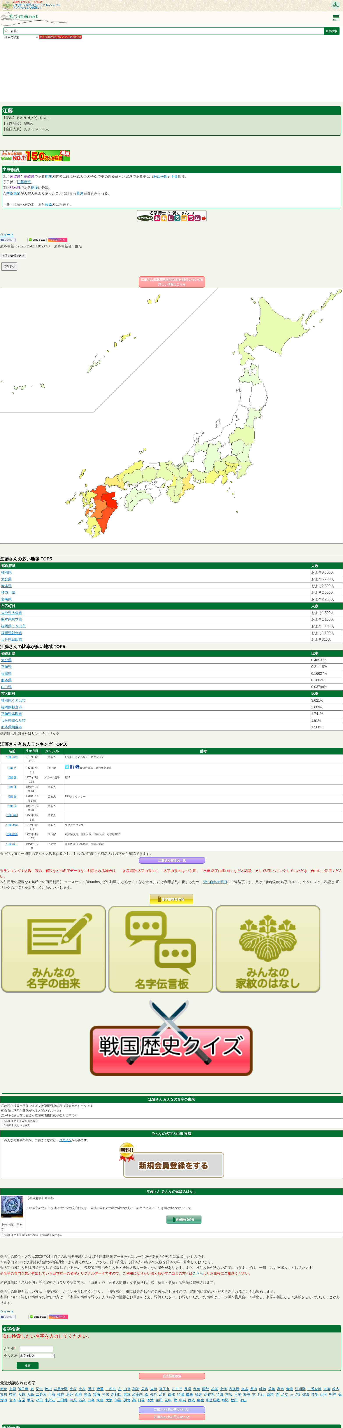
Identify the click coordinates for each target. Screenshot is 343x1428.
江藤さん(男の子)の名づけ (172, 1409)
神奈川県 (8, 592)
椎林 (60, 1394)
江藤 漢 (12, 786)
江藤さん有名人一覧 (172, 860)
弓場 (237, 1394)
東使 (100, 1400)
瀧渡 (150, 1400)
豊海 (253, 1389)
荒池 (3, 1400)
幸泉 (73, 1389)
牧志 (48, 1389)
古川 (3, 1394)
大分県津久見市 (13, 720)
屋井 (91, 1389)
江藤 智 (12, 777)
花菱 (214, 1389)
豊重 (100, 1389)
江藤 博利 (12, 815)
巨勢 (205, 1389)
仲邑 (117, 1400)
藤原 (79, 193)
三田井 (62, 1400)
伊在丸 (209, 1394)
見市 (144, 1389)
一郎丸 (111, 1389)
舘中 (168, 1400)
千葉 (174, 176)
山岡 (323, 1394)
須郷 (180, 1394)
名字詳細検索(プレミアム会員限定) (60, 36)
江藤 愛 (12, 796)
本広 (228, 1394)
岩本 (12, 1400)
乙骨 (162, 1394)
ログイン (65, 1140)
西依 (191, 1400)
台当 (244, 1389)
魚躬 (69, 1394)
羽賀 (126, 1400)
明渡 (332, 1394)
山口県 (6, 687)
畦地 (262, 1389)
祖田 (159, 1400)
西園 (78, 1394)
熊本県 (15, 188)
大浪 (109, 1400)
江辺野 (300, 1389)
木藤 (326, 1389)
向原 (73, 1400)
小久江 (50, 1400)
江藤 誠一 (12, 843)
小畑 (223, 1389)
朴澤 (246, 1394)
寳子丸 (164, 1389)
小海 (51, 1394)
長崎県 (29, 176)
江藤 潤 (12, 805)
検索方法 (11, 1355)
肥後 (34, 188)
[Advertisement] (131, 70)
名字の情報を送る (13, 255)
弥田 (305, 1394)
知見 (153, 1394)
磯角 (189, 1394)
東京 (126, 1394)
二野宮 (41, 1394)
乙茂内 (137, 1394)
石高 (82, 1400)
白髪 (270, 1394)
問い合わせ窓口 (215, 882)
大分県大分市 (11, 613)
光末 (105, 1394)
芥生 (314, 1394)
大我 (21, 1394)
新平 (27, 182)
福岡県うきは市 (13, 626)
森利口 (116, 1394)
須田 (219, 1394)
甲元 (30, 1400)
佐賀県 (15, 176)
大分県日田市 (11, 639)
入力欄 (9, 1348)
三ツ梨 (295, 1394)
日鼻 (91, 1400)
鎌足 (16, 193)
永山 (243, 1400)
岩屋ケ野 (61, 1389)
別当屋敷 (213, 1400)
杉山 (261, 1394)
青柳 (289, 1389)
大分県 (6, 579)
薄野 (225, 1400)
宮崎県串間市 (11, 714)
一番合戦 (315, 1389)
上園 (12, 1389)
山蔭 (126, 1389)
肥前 (48, 176)
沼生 (39, 1389)
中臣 (9, 193)
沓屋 (21, 1400)
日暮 (141, 1400)
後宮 (12, 1394)
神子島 (23, 1389)
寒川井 (177, 1389)
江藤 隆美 (12, 834)
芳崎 (271, 1389)
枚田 (234, 1400)
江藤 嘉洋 (12, 756)
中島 (182, 1400)
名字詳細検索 (172, 1376)
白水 (171, 1394)
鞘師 (135, 1389)
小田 (39, 1400)
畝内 (335, 1389)
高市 (280, 1389)
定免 (196, 1389)
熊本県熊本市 (11, 619)
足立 (284, 1394)
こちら (198, 1273)
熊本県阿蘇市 (11, 727)
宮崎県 (6, 599)
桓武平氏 (160, 176)
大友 (82, 1389)
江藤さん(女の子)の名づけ (172, 1417)
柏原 (87, 1394)
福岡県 (6, 572)
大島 (30, 1394)
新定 (3, 1389)
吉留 (153, 1389)
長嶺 (187, 1389)
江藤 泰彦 (12, 824)
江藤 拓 (12, 768)
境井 (198, 1394)
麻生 (200, 1400)
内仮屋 (234, 1389)
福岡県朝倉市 (11, 633)
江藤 (20, 182)
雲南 (96, 1394)
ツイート (7, 235)
